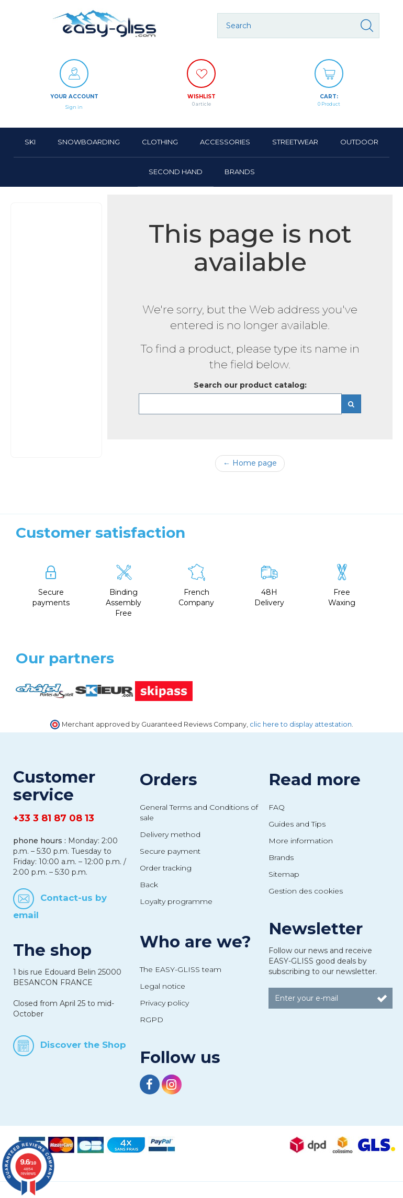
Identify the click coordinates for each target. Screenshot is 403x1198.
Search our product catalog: (250, 385)
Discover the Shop (83, 1044)
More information (300, 840)
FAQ (276, 807)
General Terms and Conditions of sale (199, 812)
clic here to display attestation (301, 724)
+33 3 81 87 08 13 (53, 818)
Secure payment (170, 851)
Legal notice (162, 986)
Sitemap (283, 874)
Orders (168, 779)
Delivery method (170, 834)
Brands (281, 857)
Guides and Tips (297, 824)
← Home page (250, 463)
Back (149, 884)
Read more (314, 779)
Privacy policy (164, 1003)
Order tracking (166, 868)
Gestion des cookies (305, 891)
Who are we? (195, 942)
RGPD (151, 1019)
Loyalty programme (176, 901)
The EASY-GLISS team (180, 969)
